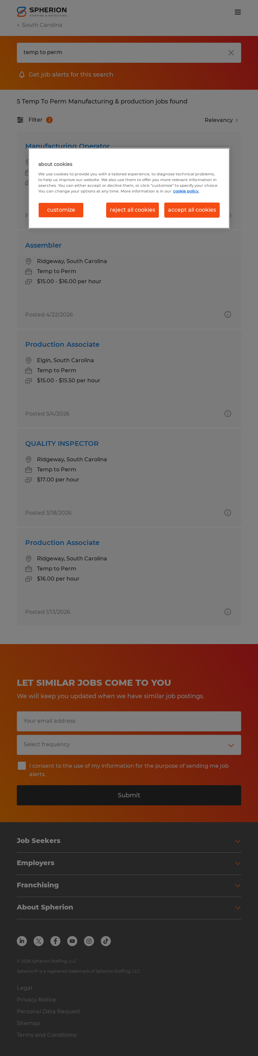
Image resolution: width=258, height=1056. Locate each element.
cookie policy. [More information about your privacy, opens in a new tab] (186, 191)
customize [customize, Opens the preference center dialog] (61, 210)
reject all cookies (132, 210)
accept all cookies (192, 210)
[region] (129, 188)
